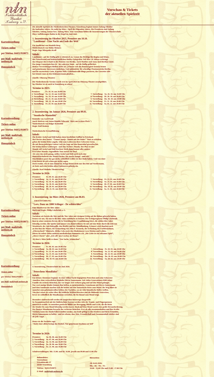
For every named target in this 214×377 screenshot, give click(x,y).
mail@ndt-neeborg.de (53, 371)
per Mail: (6, 58)
